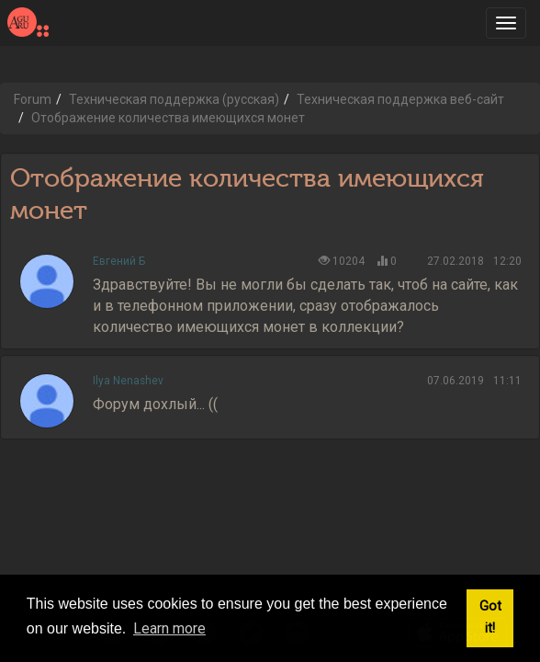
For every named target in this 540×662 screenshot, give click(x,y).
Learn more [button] (169, 628)
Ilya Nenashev (128, 380)
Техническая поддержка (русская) (174, 99)
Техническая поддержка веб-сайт (400, 99)
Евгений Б (119, 261)
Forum (32, 99)
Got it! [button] (490, 617)
